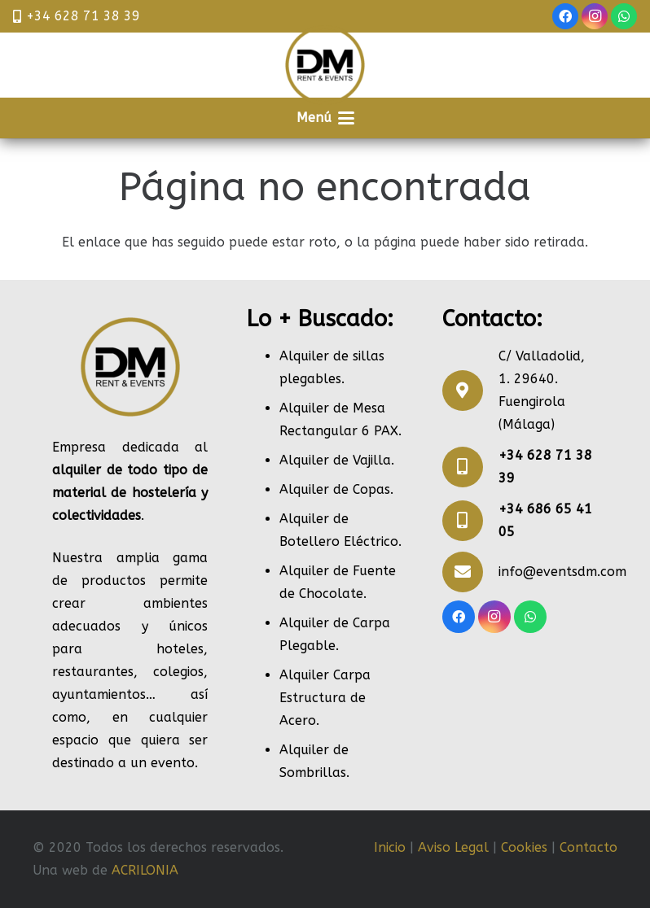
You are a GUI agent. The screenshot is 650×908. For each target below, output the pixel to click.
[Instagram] (595, 16)
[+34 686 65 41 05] (470, 520)
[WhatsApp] (624, 16)
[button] (325, 118)
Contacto (588, 847)
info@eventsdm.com (562, 571)
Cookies (524, 847)
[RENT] (325, 65)
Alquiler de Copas (334, 489)
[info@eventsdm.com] (470, 572)
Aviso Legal (453, 847)
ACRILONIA (145, 870)
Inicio (390, 847)
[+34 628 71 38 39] (470, 467)
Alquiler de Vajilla (335, 460)
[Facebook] (565, 16)
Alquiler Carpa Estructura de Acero (325, 697)
